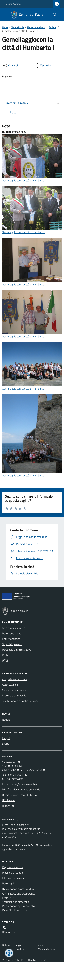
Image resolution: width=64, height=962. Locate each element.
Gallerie (52, 27)
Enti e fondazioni (11, 639)
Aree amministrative (13, 628)
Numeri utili (8, 806)
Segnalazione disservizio (15, 902)
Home (5, 27)
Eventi (5, 744)
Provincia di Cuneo (12, 873)
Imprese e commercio (14, 695)
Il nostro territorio (36, 27)
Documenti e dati (11, 633)
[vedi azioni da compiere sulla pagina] (43, 65)
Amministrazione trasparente (18, 894)
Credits (20, 949)
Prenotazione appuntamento (18, 906)
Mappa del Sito (46, 949)
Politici (5, 655)
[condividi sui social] (10, 65)
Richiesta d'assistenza (14, 910)
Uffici (5, 660)
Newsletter (8, 932)
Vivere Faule (17, 27)
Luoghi (6, 738)
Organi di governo (12, 644)
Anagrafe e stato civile (14, 679)
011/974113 (20, 774)
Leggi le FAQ (9, 898)
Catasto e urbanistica (14, 690)
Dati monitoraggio (12, 945)
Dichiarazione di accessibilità (18, 889)
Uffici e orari (8, 800)
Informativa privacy (13, 878)
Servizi (40, 945)
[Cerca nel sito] (53, 15)
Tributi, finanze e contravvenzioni (20, 701)
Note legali (8, 883)
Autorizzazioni (10, 685)
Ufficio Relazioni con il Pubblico (19, 795)
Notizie (6, 720)
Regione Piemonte (13, 3)
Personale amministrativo (16, 650)
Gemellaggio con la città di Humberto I (23, 180)
